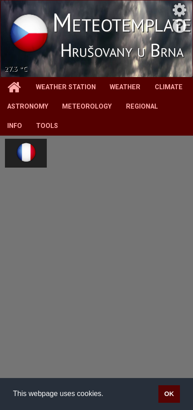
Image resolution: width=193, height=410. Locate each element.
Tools (47, 126)
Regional (142, 106)
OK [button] (169, 393)
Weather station (66, 87)
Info (14, 126)
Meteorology (87, 106)
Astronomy (27, 106)
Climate (169, 87)
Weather (125, 87)
